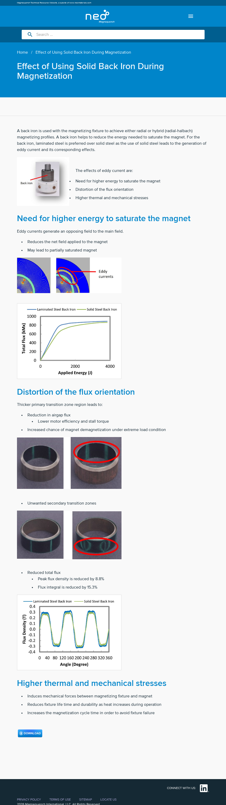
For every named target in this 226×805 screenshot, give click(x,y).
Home (22, 52)
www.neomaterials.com (80, 3)
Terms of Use (60, 799)
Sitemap (85, 799)
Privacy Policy (29, 799)
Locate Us (108, 799)
